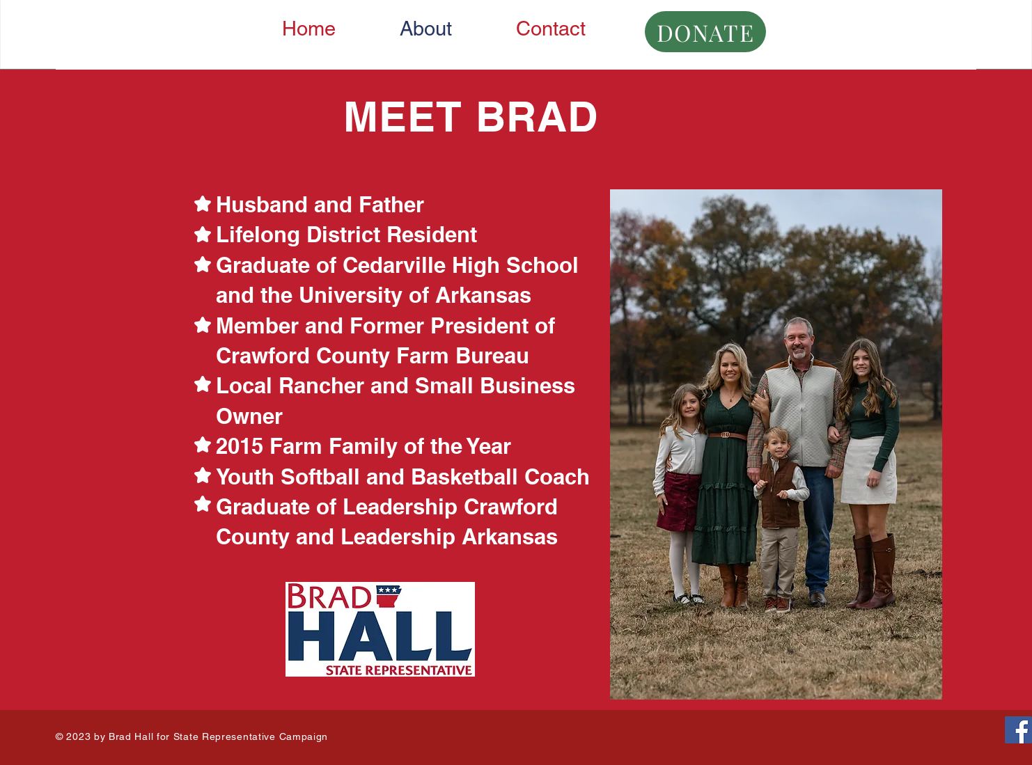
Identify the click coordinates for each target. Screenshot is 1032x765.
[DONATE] (705, 31)
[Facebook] (1018, 729)
